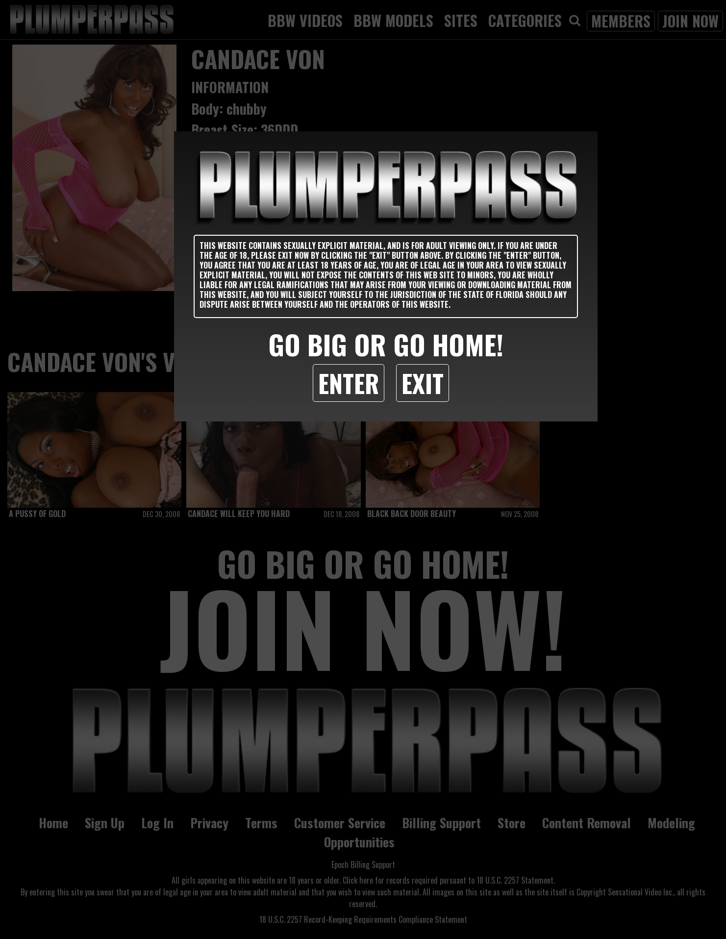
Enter (348, 383)
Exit (422, 383)
